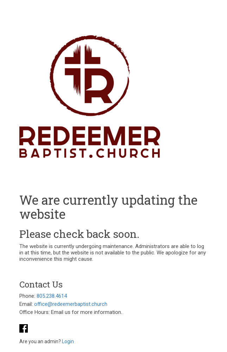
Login (68, 341)
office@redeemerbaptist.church (70, 304)
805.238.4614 (52, 296)
